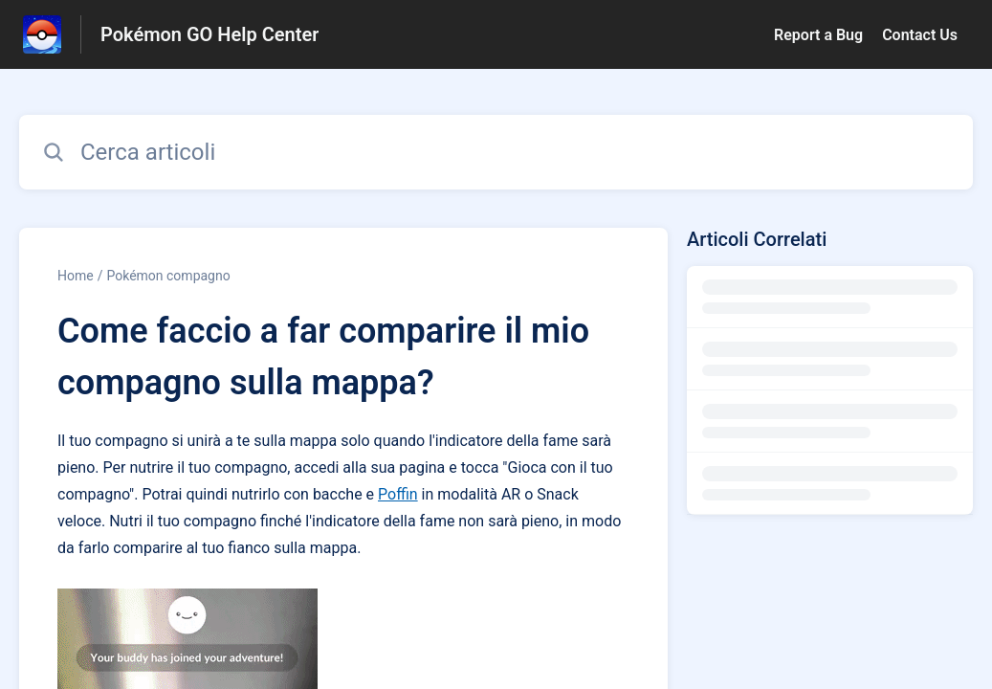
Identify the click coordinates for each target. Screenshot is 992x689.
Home (75, 275)
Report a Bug (818, 35)
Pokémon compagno (168, 275)
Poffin (398, 494)
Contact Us (920, 35)
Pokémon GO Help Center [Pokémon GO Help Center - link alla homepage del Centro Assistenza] (209, 34)
